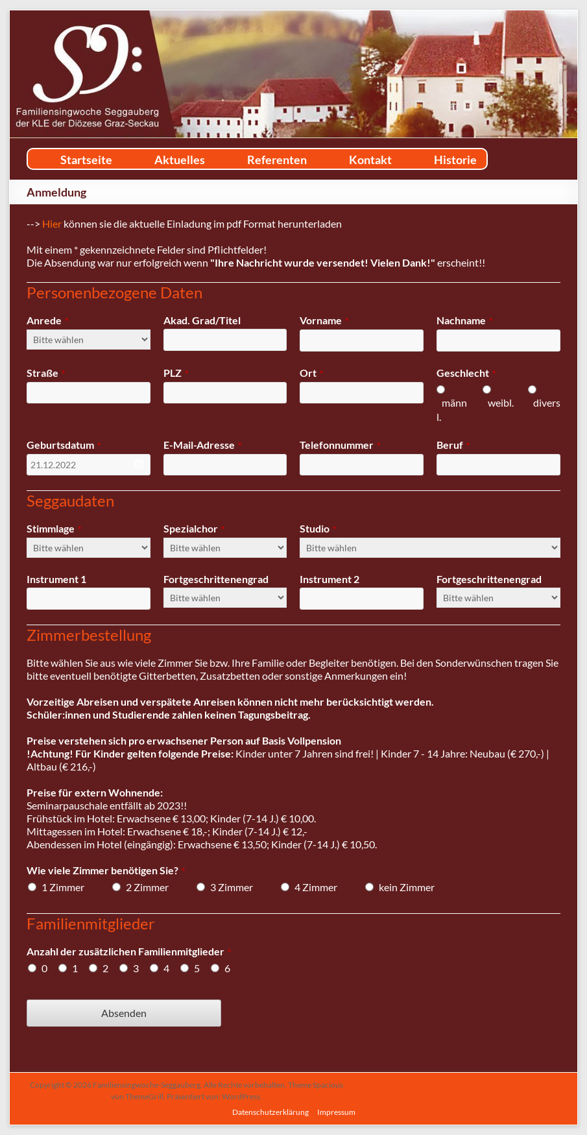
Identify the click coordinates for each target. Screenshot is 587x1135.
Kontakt (370, 159)
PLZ (176, 372)
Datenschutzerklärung (270, 1112)
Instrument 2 (329, 579)
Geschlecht (466, 372)
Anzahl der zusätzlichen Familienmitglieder (129, 951)
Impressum (336, 1112)
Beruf (453, 444)
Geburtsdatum (64, 444)
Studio (318, 528)
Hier (52, 223)
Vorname (324, 320)
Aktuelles (179, 159)
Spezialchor (194, 528)
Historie (455, 159)
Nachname (465, 320)
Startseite (86, 159)
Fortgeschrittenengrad (216, 579)
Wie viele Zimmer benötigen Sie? (106, 870)
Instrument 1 (56, 579)
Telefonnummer (340, 444)
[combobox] (88, 465)
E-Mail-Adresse (202, 444)
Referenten (277, 159)
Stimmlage (54, 528)
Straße (46, 372)
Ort (312, 372)
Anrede (48, 320)
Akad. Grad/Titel (202, 320)
